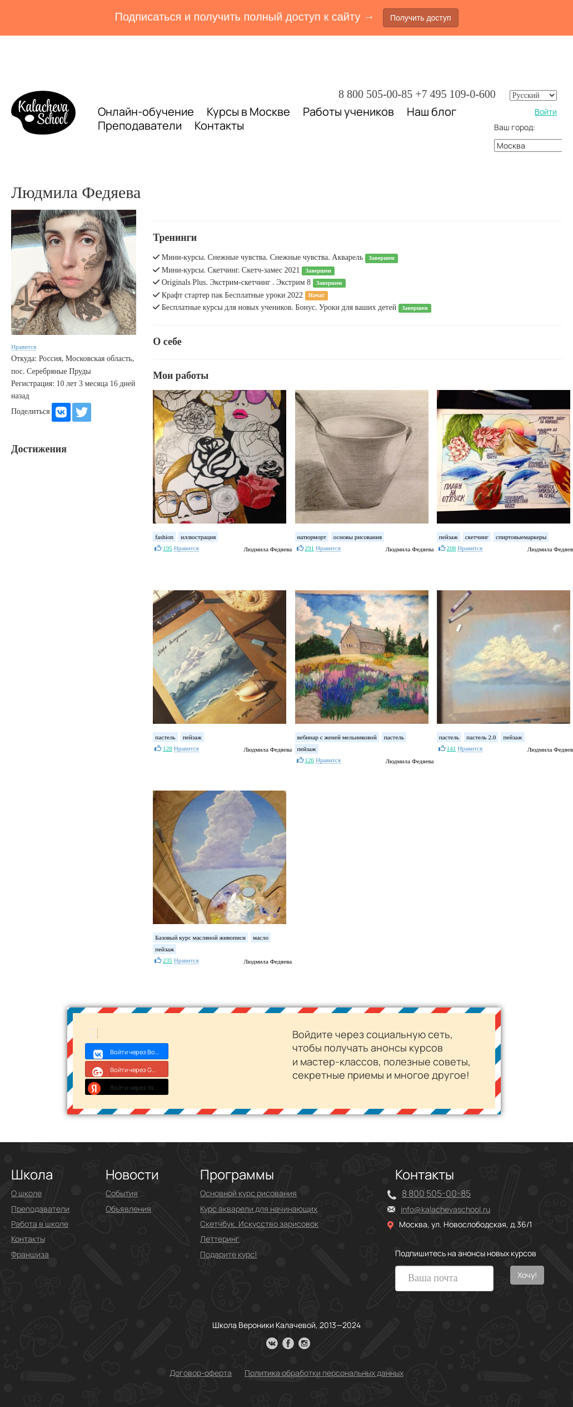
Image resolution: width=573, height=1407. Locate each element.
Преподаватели (140, 125)
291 (309, 548)
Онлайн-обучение (146, 111)
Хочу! (527, 1275)
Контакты (219, 126)
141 (451, 748)
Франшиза (30, 1254)
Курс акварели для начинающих (258, 1208)
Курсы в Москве (248, 112)
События (122, 1193)
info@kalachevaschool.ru (445, 1209)
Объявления (128, 1208)
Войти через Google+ (127, 1069)
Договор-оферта (201, 1372)
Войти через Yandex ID (127, 1086)
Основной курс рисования (248, 1193)
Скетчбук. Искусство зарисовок (259, 1223)
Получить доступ (420, 17)
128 (167, 748)
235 (167, 960)
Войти (546, 111)
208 (451, 548)
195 (167, 548)
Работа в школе (39, 1223)
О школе (26, 1193)
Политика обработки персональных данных (324, 1372)
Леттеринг (220, 1238)
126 (309, 760)
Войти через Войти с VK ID (127, 1051)
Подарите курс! (228, 1254)
